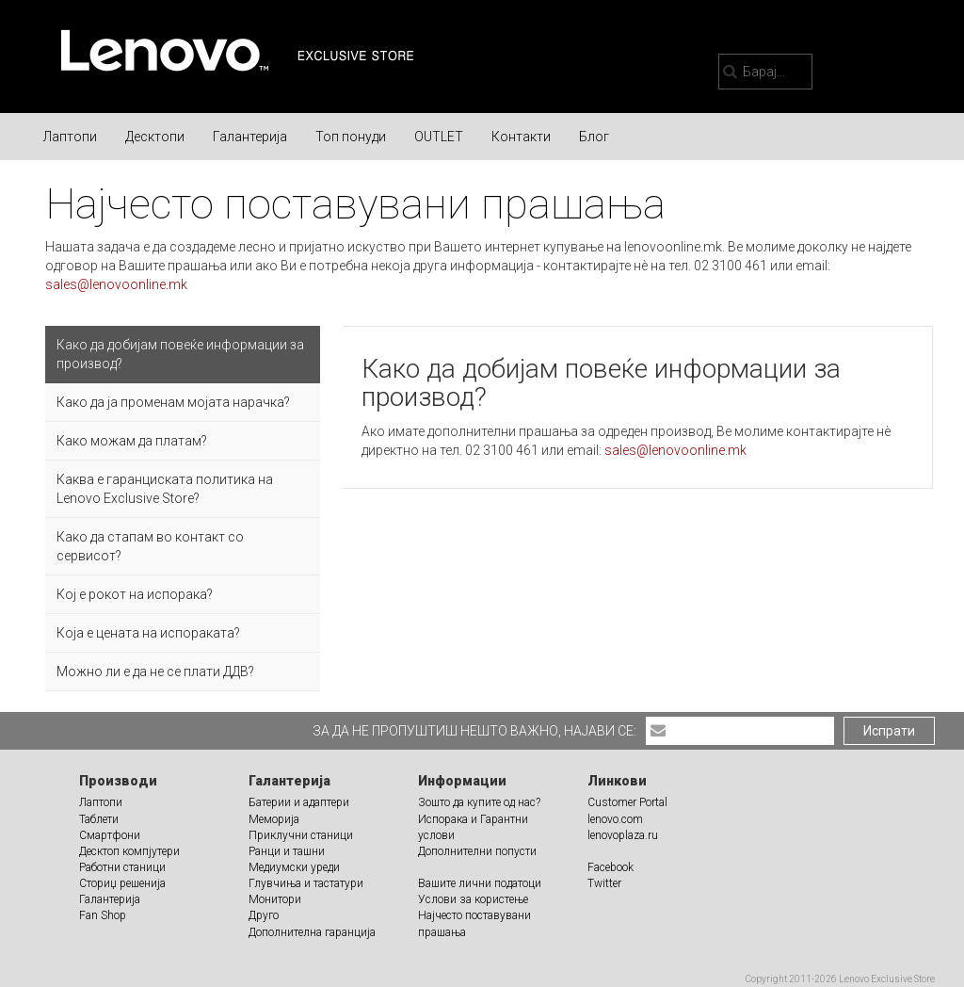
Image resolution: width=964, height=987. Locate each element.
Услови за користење (473, 899)
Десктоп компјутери (129, 851)
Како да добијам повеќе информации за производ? (180, 354)
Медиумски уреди (294, 867)
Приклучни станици (301, 835)
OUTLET (438, 136)
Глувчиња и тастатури (306, 883)
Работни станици (122, 867)
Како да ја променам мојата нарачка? (173, 402)
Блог (594, 136)
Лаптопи (70, 136)
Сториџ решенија (122, 883)
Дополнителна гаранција (312, 932)
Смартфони (109, 835)
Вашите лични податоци (479, 883)
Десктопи (155, 136)
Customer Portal (627, 802)
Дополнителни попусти (477, 851)
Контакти (521, 136)
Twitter (604, 883)
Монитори (275, 899)
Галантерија (250, 136)
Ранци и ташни (287, 851)
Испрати (889, 730)
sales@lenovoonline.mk (116, 284)
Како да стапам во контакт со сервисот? (150, 546)
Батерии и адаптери (299, 802)
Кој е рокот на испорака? (134, 594)
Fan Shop (102, 915)
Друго (264, 915)
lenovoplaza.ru (622, 835)
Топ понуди (350, 136)
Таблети (99, 819)
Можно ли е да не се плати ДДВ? (155, 671)
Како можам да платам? (131, 440)
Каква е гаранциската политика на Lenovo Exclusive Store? (164, 489)
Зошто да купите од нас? (479, 802)
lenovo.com (615, 819)
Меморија (274, 819)
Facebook (610, 867)
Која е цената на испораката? (148, 632)
